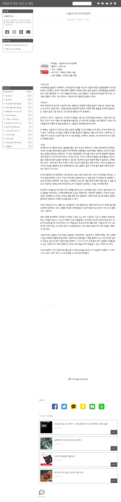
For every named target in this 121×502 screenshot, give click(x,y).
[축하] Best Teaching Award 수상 (16, 45)
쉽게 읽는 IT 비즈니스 (18, 123)
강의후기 (18, 95)
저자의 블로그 (46, 253)
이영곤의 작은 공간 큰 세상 (17, 3)
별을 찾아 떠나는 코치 (18, 111)
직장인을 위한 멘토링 (18, 103)
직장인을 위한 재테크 (18, 142)
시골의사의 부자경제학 (78, 13)
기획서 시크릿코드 (18, 119)
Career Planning (18, 115)
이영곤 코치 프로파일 (13, 49)
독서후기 (71, 20)
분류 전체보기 (17, 91)
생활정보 (18, 146)
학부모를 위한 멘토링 (18, 107)
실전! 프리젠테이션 (18, 127)
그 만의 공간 (81, 241)
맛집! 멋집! (18, 138)
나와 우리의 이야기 (18, 130)
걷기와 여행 (18, 134)
